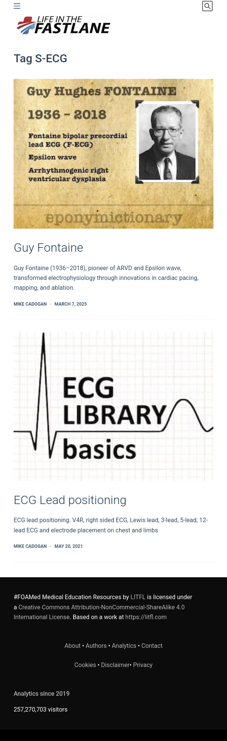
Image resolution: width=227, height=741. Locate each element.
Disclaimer (115, 665)
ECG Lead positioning (70, 500)
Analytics (124, 645)
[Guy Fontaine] (113, 154)
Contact (152, 645)
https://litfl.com (146, 617)
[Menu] (17, 6)
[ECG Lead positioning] (113, 406)
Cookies (85, 665)
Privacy (143, 665)
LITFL (138, 597)
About (72, 645)
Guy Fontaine (48, 247)
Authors (96, 645)
